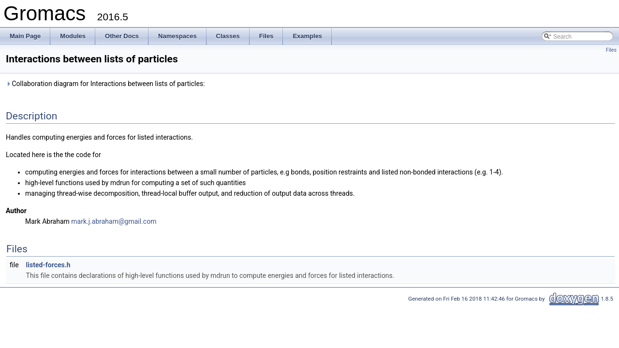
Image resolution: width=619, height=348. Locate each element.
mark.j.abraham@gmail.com (113, 221)
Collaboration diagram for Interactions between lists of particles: (105, 83)
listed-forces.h (48, 265)
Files (611, 50)
